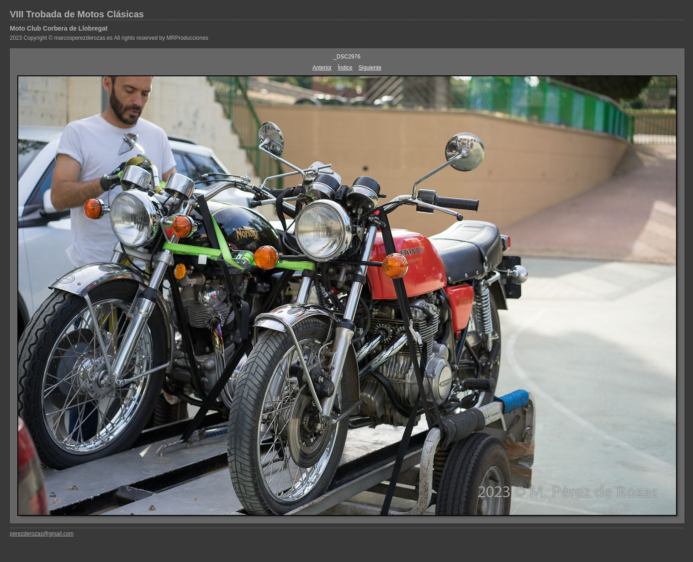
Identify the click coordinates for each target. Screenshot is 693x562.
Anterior (322, 67)
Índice (345, 67)
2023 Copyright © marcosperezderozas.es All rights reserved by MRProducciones (109, 38)
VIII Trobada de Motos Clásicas (77, 14)
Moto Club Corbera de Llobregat (59, 28)
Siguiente (370, 67)
